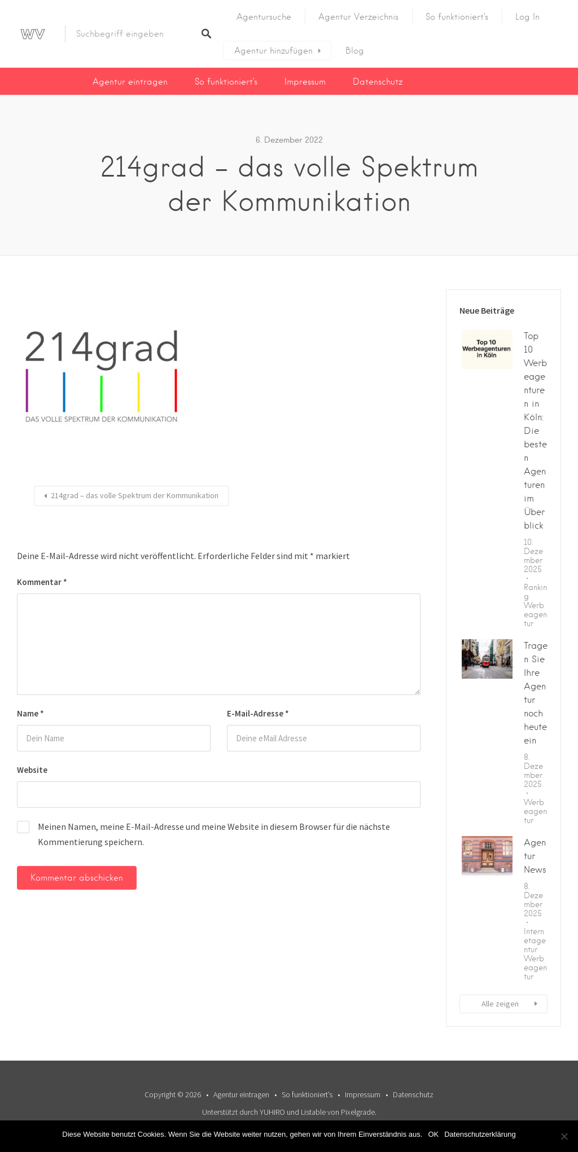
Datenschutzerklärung (479, 1134)
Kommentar (42, 582)
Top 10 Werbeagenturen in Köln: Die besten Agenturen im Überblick (535, 431)
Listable (313, 1112)
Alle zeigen (500, 1004)
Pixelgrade (358, 1112)
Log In (527, 17)
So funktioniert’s (457, 17)
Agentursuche (264, 17)
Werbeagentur (535, 614)
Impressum (305, 82)
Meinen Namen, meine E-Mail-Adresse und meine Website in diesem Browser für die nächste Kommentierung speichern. (214, 834)
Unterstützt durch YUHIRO (243, 1112)
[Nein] (564, 1136)
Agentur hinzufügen (273, 51)
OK (433, 1134)
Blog (354, 51)
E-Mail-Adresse (258, 713)
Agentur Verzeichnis (358, 17)
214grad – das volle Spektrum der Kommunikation (134, 495)
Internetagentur (535, 940)
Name (30, 713)
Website (32, 769)
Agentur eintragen (130, 82)
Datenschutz (377, 82)
